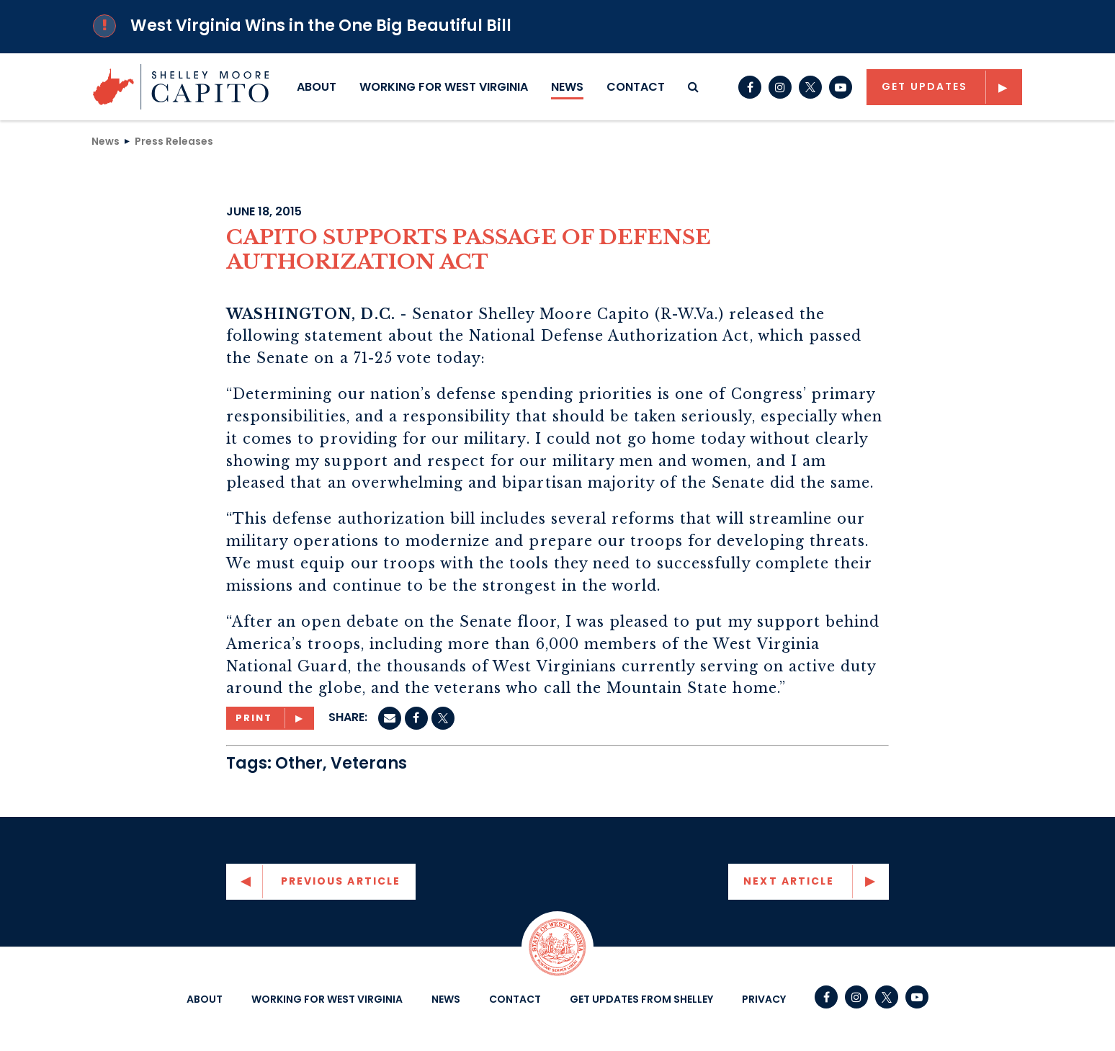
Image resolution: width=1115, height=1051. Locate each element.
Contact (635, 87)
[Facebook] (416, 718)
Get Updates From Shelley (641, 999)
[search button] (693, 86)
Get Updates (924, 86)
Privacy (764, 999)
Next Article (788, 881)
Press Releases (174, 140)
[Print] (270, 718)
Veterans (369, 763)
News (567, 87)
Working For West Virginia (443, 87)
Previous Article (341, 881)
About (316, 87)
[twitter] (442, 718)
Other (299, 763)
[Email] (389, 718)
